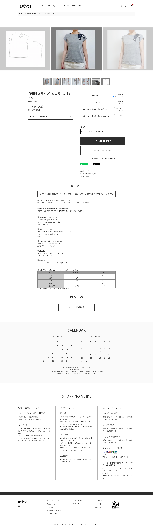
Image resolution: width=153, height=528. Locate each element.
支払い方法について (53, 507)
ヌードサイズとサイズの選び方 (69, 270)
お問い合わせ (99, 507)
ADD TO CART (103, 141)
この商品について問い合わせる (103, 159)
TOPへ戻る (76, 493)
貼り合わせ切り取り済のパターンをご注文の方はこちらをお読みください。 (61, 211)
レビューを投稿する (76, 307)
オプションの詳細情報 (38, 117)
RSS (72, 504)
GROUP (63, 6)
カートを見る (99, 504)
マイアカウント (99, 501)
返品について (84, 171)
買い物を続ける (85, 177)
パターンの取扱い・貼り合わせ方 (52, 217)
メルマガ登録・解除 (77, 501)
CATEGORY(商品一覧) (47, 6)
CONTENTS (76, 6)
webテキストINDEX (60, 263)
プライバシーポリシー (53, 513)
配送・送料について (53, 501)
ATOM (77, 504)
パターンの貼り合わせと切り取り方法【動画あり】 (54, 208)
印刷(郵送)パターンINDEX (33, 13)
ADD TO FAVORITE (103, 151)
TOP (20, 13)
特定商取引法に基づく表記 (88, 174)
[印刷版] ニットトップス (52, 13)
